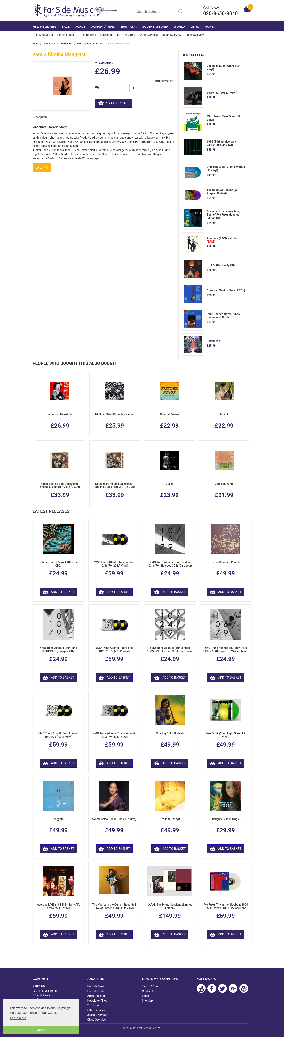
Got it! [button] (41, 1029)
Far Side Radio (66, 34)
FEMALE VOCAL (93, 43)
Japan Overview (171, 34)
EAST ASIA (128, 26)
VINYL (195, 26)
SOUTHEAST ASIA (155, 26)
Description (40, 117)
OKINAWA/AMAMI (103, 26)
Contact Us (149, 991)
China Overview (194, 34)
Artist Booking (87, 34)
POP (79, 43)
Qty (97, 87)
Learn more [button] (18, 1018)
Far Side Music (44, 34)
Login (145, 995)
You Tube (130, 34)
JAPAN (80, 26)
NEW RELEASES (44, 26)
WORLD (179, 26)
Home (36, 43)
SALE (66, 26)
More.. (210, 26)
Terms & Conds (151, 986)
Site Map (147, 1000)
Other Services (149, 34)
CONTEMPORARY (63, 43)
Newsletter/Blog (110, 34)
